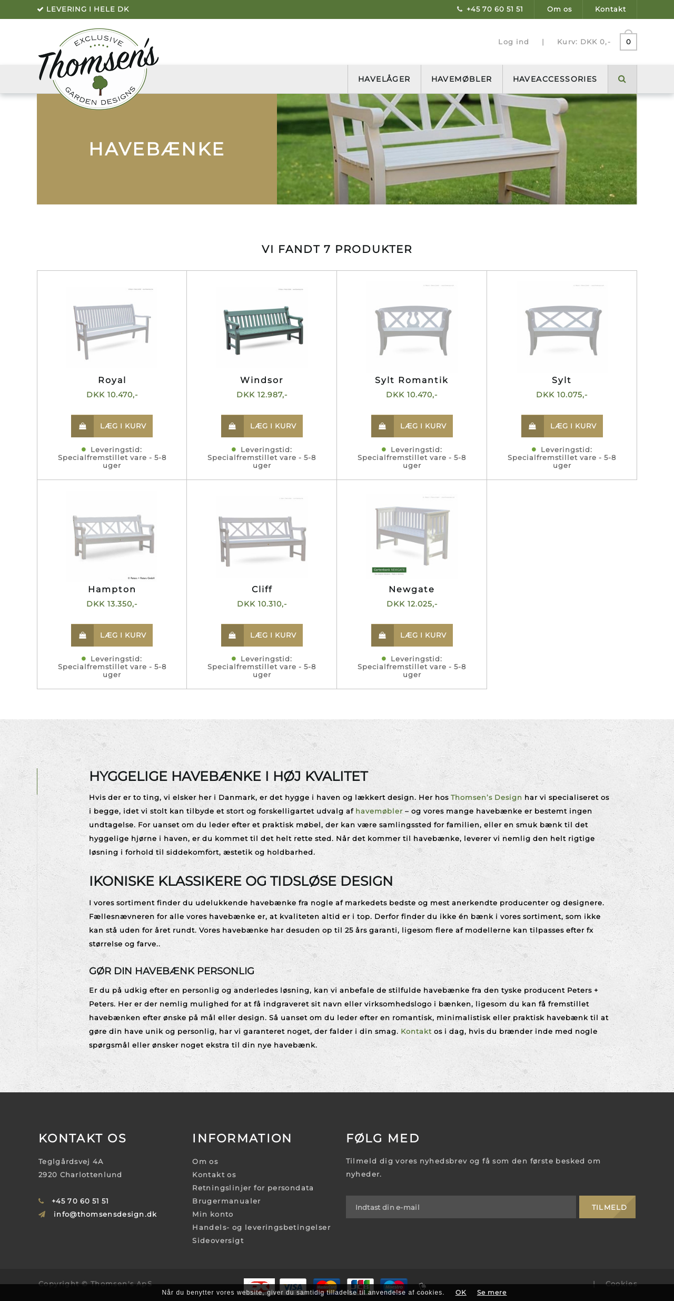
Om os (559, 9)
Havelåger (384, 79)
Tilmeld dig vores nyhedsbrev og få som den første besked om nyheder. (473, 1167)
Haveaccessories (555, 79)
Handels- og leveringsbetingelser (261, 1227)
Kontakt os (214, 1174)
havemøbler (379, 811)
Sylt (562, 380)
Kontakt (610, 9)
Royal (112, 380)
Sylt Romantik (412, 380)
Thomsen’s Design (486, 797)
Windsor (261, 380)
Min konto (213, 1214)
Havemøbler (461, 79)
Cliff (262, 589)
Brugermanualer (226, 1201)
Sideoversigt (218, 1240)
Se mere (492, 1292)
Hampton (112, 589)
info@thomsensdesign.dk (105, 1214)
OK (461, 1292)
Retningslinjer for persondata (253, 1187)
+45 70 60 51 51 (495, 9)
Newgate (412, 589)
